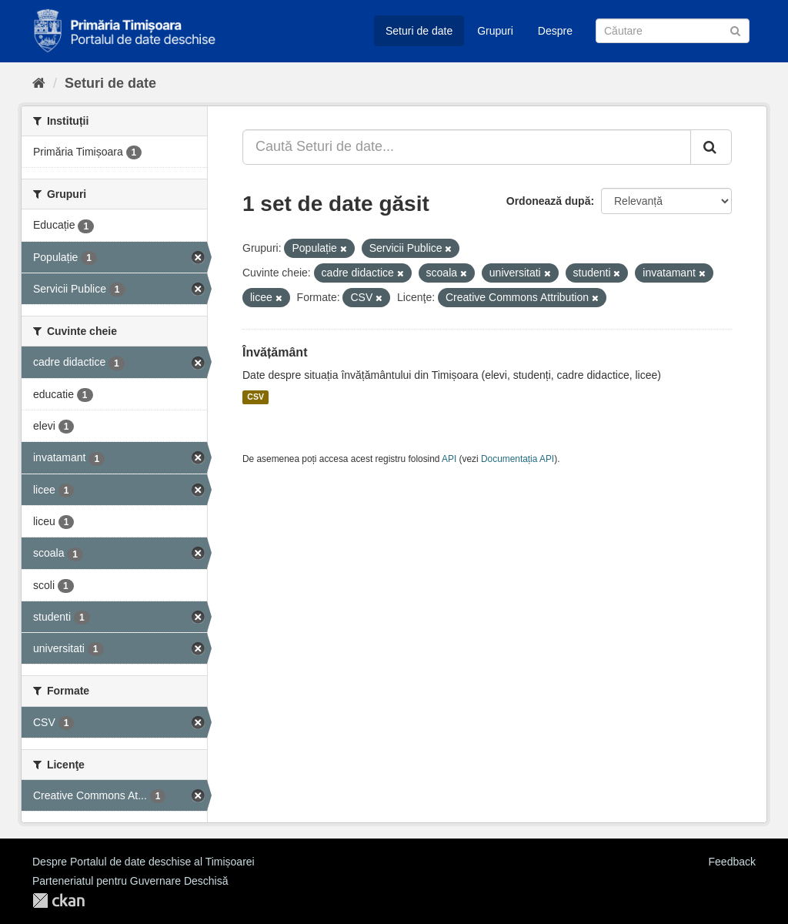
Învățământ (274, 352)
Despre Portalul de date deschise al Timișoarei (143, 861)
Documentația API (517, 459)
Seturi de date (419, 31)
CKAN (58, 900)
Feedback (732, 861)
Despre (555, 31)
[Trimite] (735, 29)
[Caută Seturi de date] (673, 30)
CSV (255, 397)
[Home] (38, 83)
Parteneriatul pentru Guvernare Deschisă (130, 881)
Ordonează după (548, 201)
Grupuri (495, 31)
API (449, 459)
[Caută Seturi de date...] (466, 147)
